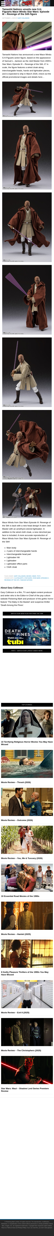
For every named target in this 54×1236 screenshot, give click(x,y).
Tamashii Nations (26, 580)
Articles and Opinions (31, 1144)
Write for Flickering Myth (31, 1166)
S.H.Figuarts (19, 578)
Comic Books (31, 1121)
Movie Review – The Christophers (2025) (21, 1050)
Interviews (31, 1148)
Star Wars (28, 578)
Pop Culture (31, 1110)
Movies (29, 576)
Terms (31, 1201)
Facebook (31, 1177)
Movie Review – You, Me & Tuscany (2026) (22, 858)
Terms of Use (31, 1204)
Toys (38, 576)
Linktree (31, 1197)
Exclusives (31, 1152)
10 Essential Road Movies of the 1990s (20, 896)
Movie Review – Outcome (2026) (17, 820)
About (31, 1159)
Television (31, 1118)
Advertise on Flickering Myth (31, 1170)
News (34, 576)
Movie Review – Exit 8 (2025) (15, 1012)
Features (31, 1133)
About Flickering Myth (31, 1163)
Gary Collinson (20, 576)
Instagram (31, 1185)
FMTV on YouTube (31, 1156)
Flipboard (31, 1189)
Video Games (31, 1125)
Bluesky (31, 1193)
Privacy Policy (31, 1208)
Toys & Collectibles (31, 1129)
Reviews (31, 1140)
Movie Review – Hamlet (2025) (16, 934)
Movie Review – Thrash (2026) (16, 782)
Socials (31, 1174)
